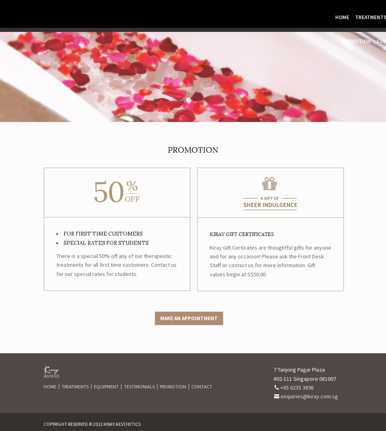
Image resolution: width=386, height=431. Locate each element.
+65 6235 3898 (297, 387)
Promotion (356, 41)
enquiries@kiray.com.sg (309, 396)
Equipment (106, 387)
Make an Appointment (189, 318)
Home (342, 17)
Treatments (75, 387)
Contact (201, 387)
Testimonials (139, 387)
